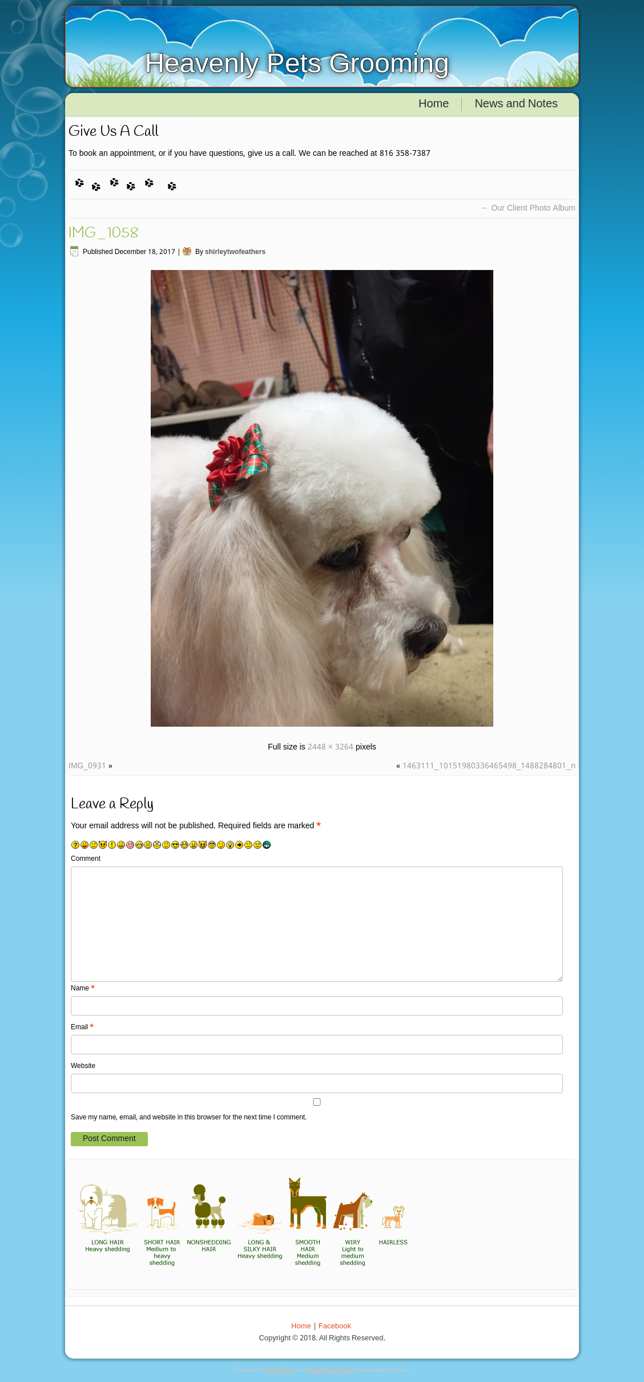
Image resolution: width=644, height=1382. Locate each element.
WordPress (279, 1370)
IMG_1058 (104, 233)
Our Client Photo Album (528, 208)
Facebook (335, 1326)
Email (82, 1027)
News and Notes (516, 104)
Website (83, 1066)
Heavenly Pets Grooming (296, 63)
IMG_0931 (87, 766)
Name (83, 988)
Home (433, 104)
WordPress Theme (330, 1370)
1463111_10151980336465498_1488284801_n (488, 766)
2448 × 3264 (330, 747)
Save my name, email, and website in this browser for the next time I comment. (189, 1117)
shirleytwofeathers (235, 252)
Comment (85, 859)
